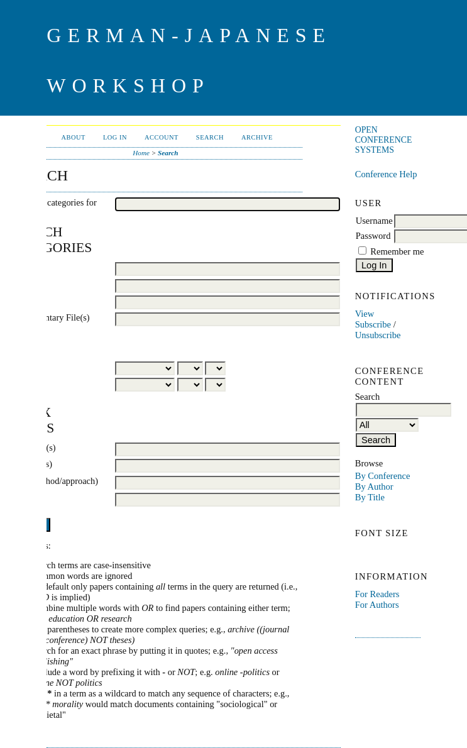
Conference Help (386, 174)
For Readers (377, 594)
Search (210, 137)
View (365, 314)
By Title (370, 497)
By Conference (382, 476)
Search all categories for (52, 202)
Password (373, 236)
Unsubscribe (378, 335)
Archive (257, 137)
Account (162, 137)
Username (374, 221)
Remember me (397, 251)
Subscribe (373, 324)
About (73, 137)
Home (141, 153)
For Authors (377, 605)
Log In (115, 137)
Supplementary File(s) (49, 317)
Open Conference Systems (383, 140)
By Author (374, 486)
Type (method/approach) (53, 481)
